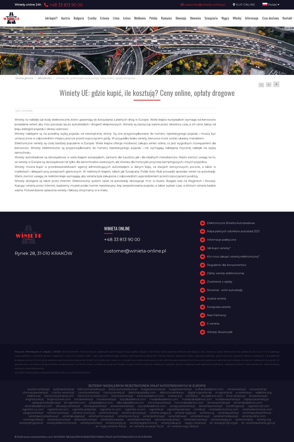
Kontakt (287, 18)
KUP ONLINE (245, 4)
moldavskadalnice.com (197, 399)
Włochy (237, 18)
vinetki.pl (199, 409)
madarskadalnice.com (164, 399)
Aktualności (45, 78)
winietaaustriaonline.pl (256, 412)
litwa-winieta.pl (235, 396)
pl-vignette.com (74, 402)
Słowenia (195, 18)
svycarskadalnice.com (152, 406)
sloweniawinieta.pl (122, 406)
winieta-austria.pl (58, 412)
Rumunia (166, 18)
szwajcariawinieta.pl (182, 406)
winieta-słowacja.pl (134, 412)
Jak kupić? (51, 18)
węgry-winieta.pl (195, 423)
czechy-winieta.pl (63, 392)
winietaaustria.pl (228, 412)
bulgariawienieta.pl (153, 389)
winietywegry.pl (116, 423)
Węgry (225, 18)
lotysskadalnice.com (133, 399)
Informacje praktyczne (221, 239)
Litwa (116, 18)
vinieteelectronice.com (257, 409)
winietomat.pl (244, 419)
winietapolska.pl (33, 419)
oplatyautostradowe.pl (46, 402)
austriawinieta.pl (63, 389)
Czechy (92, 18)
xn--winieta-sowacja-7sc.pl (147, 426)
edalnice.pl (33, 396)
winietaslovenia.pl (85, 419)
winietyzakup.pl (171, 423)
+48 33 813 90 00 (63, 4)
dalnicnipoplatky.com (142, 392)
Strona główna (24, 78)
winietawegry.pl (221, 419)
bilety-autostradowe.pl (123, 389)
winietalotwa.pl (200, 416)
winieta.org (207, 412)
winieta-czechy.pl (84, 412)
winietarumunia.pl (58, 419)
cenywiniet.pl (257, 389)
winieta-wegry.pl (160, 412)
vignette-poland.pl (84, 409)
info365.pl (192, 396)
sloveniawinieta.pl (218, 402)
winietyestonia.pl (91, 423)
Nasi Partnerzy (216, 315)
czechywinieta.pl (89, 392)
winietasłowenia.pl (195, 419)
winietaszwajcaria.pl (167, 419)
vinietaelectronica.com (223, 409)
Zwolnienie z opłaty (219, 281)
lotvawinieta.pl (83, 399)
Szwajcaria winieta (219, 307)
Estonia (104, 18)
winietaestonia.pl (154, 416)
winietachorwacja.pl (101, 416)
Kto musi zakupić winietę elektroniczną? (233, 256)
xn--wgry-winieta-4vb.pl (111, 426)
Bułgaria (79, 18)
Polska (153, 18)
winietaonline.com (254, 416)
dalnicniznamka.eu (172, 392)
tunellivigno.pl (235, 406)
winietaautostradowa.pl (43, 416)
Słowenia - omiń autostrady (225, 290)
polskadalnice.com (101, 402)
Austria (65, 18)
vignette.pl (156, 409)
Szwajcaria (211, 18)
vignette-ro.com (110, 409)
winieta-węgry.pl (185, 412)
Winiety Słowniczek (219, 332)
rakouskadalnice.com (130, 402)
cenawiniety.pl (236, 389)
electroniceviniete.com (93, 396)
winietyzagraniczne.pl (143, 423)
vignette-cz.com (33, 409)
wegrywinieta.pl (33, 412)
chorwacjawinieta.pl (35, 392)
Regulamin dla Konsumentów (226, 265)
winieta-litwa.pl (108, 412)
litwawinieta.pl (258, 396)
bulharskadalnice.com (209, 389)
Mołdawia (140, 18)
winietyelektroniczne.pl (61, 423)
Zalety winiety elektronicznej (225, 273)
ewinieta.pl (175, 396)
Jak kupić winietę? (219, 248)
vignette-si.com (135, 409)
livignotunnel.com (59, 399)
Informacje (251, 18)
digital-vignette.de (200, 392)
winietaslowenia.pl (139, 419)
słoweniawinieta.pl (210, 406)
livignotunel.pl (35, 399)
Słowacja (181, 18)
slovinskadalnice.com (38, 406)
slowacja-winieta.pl (68, 406)
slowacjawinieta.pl (95, 406)
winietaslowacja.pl (112, 419)
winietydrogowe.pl (31, 423)
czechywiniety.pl (114, 392)
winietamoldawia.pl (225, 416)
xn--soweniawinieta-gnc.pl (258, 423)
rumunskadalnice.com (189, 402)
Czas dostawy (270, 18)
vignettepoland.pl (178, 409)
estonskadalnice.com (150, 396)
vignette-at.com (258, 406)
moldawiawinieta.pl (227, 399)
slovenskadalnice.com (248, 402)
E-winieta (213, 323)
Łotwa (126, 18)
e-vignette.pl (223, 392)
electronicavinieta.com (59, 396)
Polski (270, 4)
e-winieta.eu (244, 392)
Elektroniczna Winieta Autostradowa (231, 223)
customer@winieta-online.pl (203, 4)
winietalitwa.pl (177, 416)
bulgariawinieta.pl (180, 389)
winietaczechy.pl (128, 416)
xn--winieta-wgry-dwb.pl (182, 426)
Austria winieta (216, 298)
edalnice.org (264, 392)
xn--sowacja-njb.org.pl (224, 423)
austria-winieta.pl (39, 389)
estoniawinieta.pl (122, 396)
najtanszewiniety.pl (256, 399)
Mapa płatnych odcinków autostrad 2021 (233, 231)
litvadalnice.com (212, 396)
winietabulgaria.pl (73, 416)
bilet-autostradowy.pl (91, 389)
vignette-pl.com (57, 409)
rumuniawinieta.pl (159, 402)
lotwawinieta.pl (106, 399)
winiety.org (264, 419)
